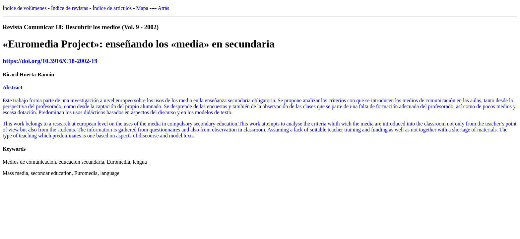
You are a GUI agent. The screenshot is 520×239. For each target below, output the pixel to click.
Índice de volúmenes (24, 8)
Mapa (142, 8)
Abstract (13, 87)
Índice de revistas (69, 8)
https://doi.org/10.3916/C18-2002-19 (50, 60)
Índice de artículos (112, 8)
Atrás (163, 8)
